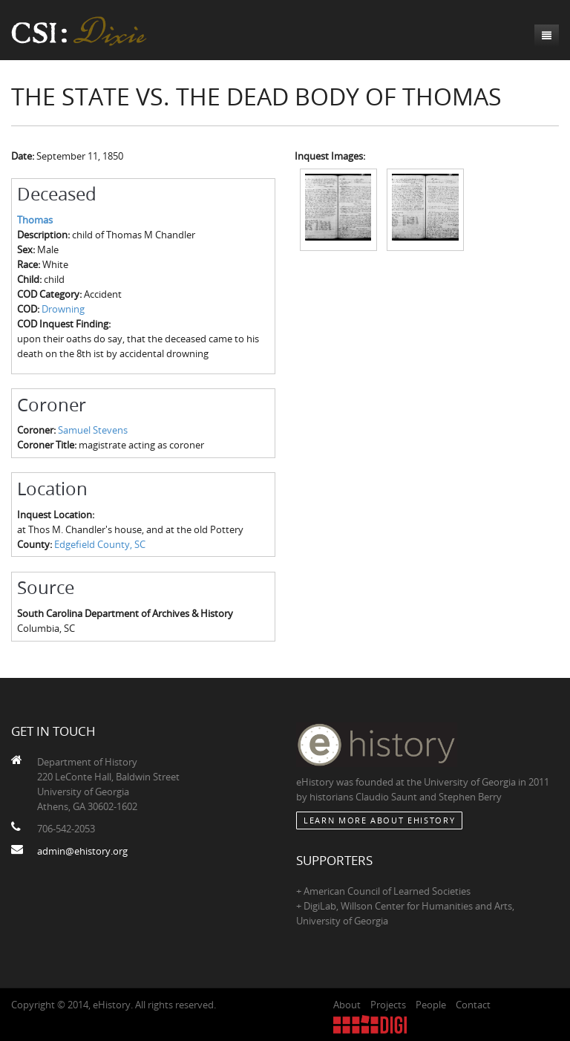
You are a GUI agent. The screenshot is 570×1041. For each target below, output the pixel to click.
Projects (388, 1004)
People (431, 1004)
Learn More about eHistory (379, 820)
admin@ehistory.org (82, 851)
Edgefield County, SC (99, 544)
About (347, 1004)
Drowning (63, 309)
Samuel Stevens (93, 430)
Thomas (35, 219)
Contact (473, 1004)
